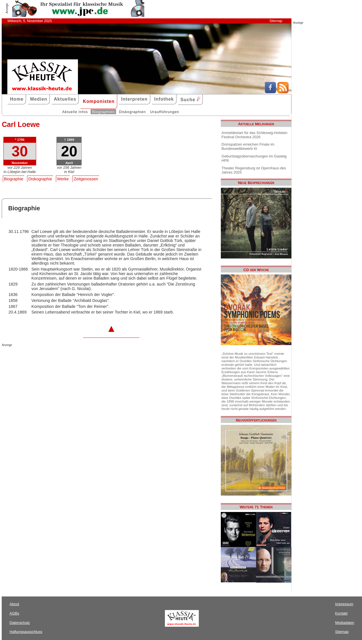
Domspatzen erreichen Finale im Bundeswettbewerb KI (248, 146)
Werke (63, 179)
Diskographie (40, 179)
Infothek (164, 99)
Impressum (344, 604)
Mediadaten (344, 622)
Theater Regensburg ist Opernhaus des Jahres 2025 (254, 170)
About (14, 604)
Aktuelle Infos (75, 112)
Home (16, 99)
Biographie (13, 179)
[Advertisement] (68, 357)
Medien (38, 99)
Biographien (103, 112)
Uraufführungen (164, 112)
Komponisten (98, 101)
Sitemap (275, 21)
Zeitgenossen (86, 179)
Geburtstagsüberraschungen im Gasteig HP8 (254, 158)
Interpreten (134, 99)
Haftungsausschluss (26, 632)
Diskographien (132, 112)
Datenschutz (20, 622)
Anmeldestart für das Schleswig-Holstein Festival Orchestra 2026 (254, 135)
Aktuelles (65, 99)
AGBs (14, 613)
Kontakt (341, 613)
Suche (190, 99)
